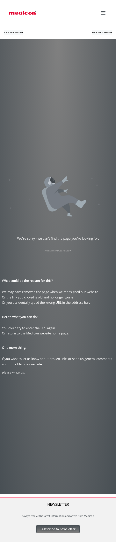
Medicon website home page (47, 333)
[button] (103, 13)
